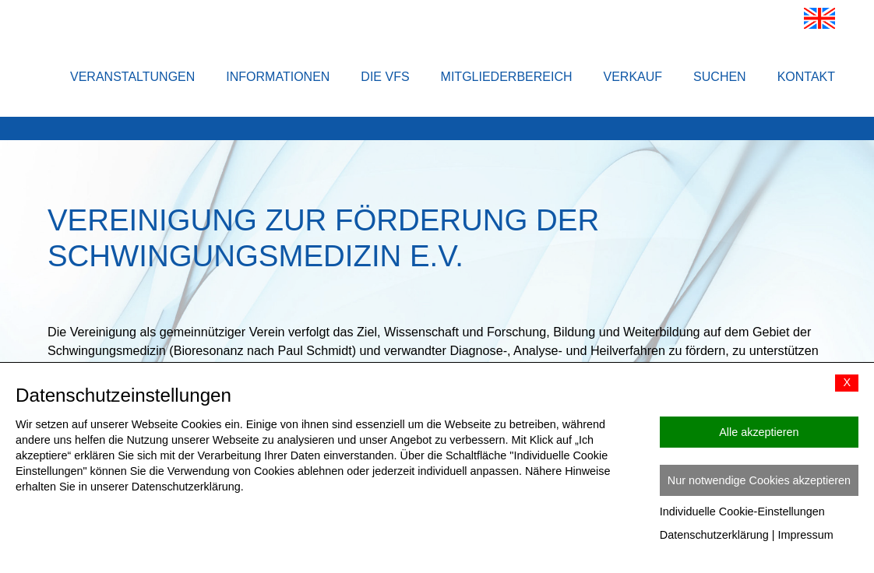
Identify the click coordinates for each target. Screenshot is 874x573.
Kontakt (806, 76)
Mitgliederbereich (507, 76)
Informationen (278, 76)
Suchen (719, 76)
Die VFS (385, 76)
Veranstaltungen (132, 76)
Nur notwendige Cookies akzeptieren (759, 480)
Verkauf (633, 76)
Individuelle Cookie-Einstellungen (742, 511)
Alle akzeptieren (758, 432)
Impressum (805, 535)
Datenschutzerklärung (714, 535)
